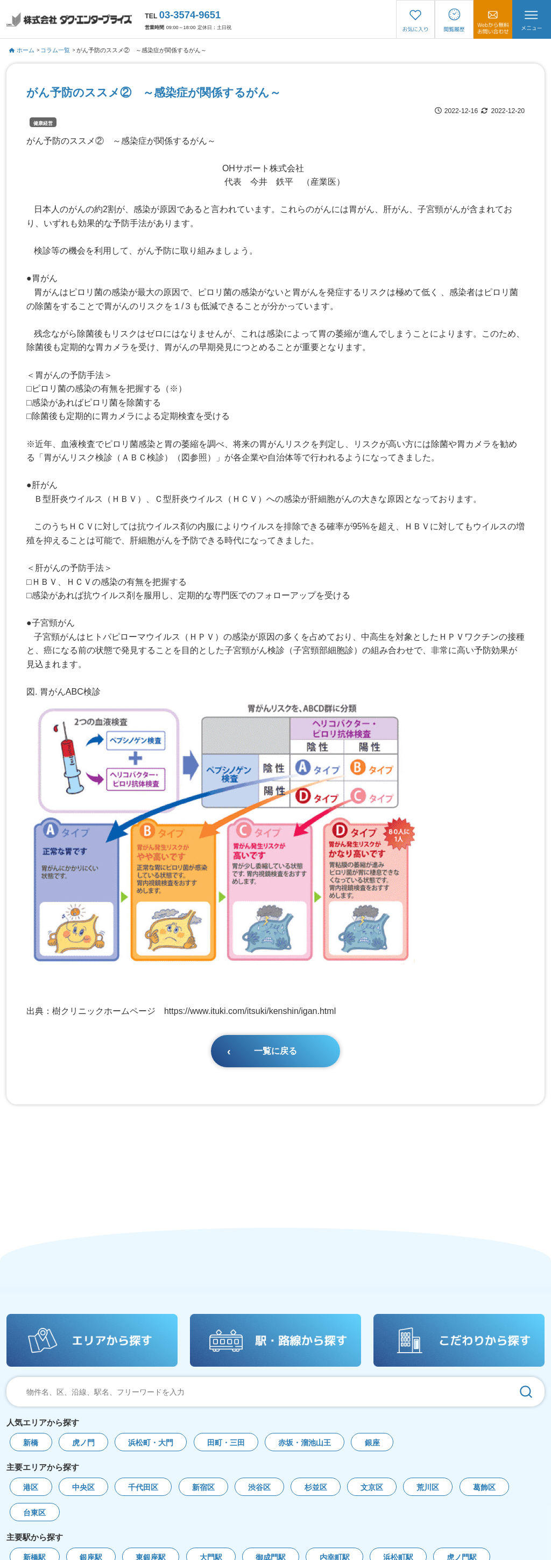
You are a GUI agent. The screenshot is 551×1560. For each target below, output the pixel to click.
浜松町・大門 (150, 1443)
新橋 (30, 1443)
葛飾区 (484, 1488)
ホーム (21, 50)
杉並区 (316, 1488)
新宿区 (203, 1488)
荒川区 (427, 1488)
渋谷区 (259, 1488)
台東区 (34, 1513)
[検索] (525, 1392)
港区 (30, 1488)
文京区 (372, 1488)
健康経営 (43, 123)
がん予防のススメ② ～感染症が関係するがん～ (141, 50)
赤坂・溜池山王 (304, 1443)
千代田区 (143, 1488)
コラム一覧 (55, 50)
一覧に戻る (275, 1050)
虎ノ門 (83, 1443)
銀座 (372, 1443)
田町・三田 (226, 1443)
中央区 (83, 1488)
